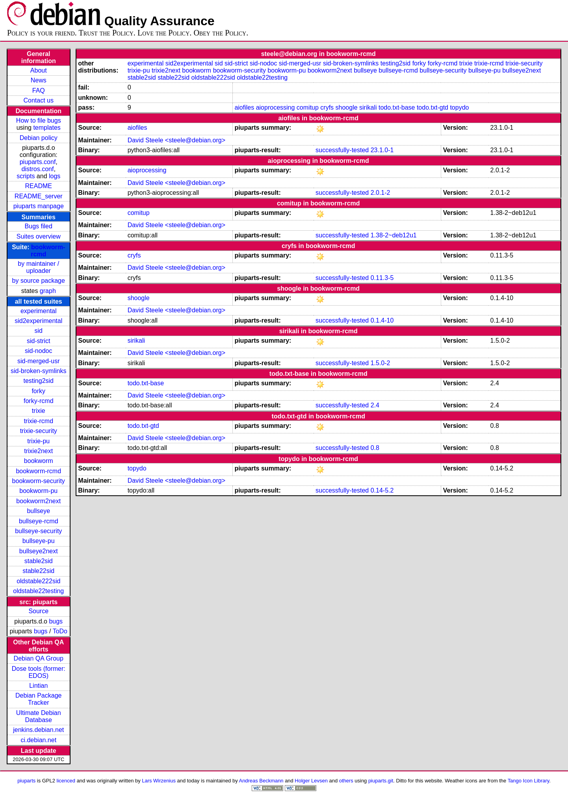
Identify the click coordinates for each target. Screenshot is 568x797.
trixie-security (38, 430)
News (38, 80)
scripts (26, 176)
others (346, 781)
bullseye (38, 511)
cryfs (327, 107)
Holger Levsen (311, 781)
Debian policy (39, 137)
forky (38, 391)
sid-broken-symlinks (38, 371)
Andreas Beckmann (261, 781)
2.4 (375, 405)
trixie (38, 410)
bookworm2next (38, 501)
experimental (38, 311)
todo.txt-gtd (432, 107)
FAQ (38, 90)
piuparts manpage (38, 206)
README (38, 186)
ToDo (60, 631)
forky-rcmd (39, 401)
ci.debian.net (38, 740)
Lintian (38, 685)
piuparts (26, 781)
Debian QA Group (38, 658)
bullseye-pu (38, 541)
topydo (459, 107)
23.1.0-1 (382, 150)
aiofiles (244, 107)
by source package (38, 280)
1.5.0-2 (380, 363)
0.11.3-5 (382, 277)
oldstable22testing (38, 591)
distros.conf (38, 169)
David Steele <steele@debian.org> (176, 140)
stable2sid (38, 561)
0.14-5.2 (382, 490)
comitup (308, 107)
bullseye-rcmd (38, 521)
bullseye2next (38, 551)
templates (46, 127)
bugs (56, 621)
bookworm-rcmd (38, 471)
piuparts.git (380, 781)
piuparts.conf (38, 162)
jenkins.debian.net (38, 729)
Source (38, 611)
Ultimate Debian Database (38, 716)
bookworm (38, 460)
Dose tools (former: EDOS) (38, 672)
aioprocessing (275, 107)
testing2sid (39, 380)
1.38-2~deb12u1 (394, 235)
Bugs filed (38, 226)
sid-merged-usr (38, 361)
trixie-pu (38, 441)
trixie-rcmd (38, 421)
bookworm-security (38, 481)
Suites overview (39, 236)
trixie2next (38, 451)
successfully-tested (342, 150)
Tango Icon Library (528, 781)
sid (39, 330)
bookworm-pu (38, 490)
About (38, 70)
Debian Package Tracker (38, 699)
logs (54, 176)
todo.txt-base (397, 107)
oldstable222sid (38, 581)
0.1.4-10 (382, 320)
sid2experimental (38, 320)
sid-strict (38, 341)
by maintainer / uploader (38, 267)
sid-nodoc (38, 350)
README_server (39, 196)
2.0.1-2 (380, 192)
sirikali (368, 107)
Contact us (39, 100)
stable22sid (38, 570)
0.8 (375, 447)
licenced (66, 781)
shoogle (347, 107)
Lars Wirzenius (159, 781)
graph (48, 290)
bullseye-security (38, 531)
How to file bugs (38, 120)
